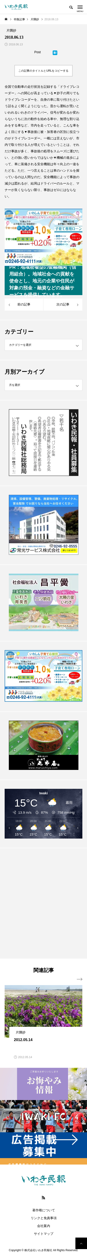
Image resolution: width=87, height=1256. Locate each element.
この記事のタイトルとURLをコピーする (43, 70)
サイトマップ (43, 1233)
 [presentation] (79, 979)
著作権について (43, 1210)
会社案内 (43, 1225)
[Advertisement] (43, 904)
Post (37, 52)
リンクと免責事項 (44, 1218)
